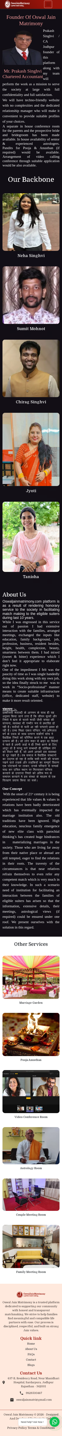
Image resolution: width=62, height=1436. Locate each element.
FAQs (31, 1354)
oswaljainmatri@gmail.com (31, 1399)
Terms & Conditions (41, 1427)
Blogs (31, 1365)
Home (31, 1343)
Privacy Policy (17, 1427)
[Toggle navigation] (48, 4)
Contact (31, 1359)
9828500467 (31, 1393)
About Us (31, 1349)
